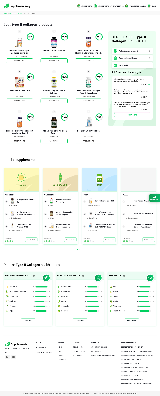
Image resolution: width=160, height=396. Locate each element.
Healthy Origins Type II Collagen (54, 92)
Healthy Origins (55, 96)
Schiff (21, 96)
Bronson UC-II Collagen (88, 131)
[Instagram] (13, 357)
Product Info (19, 61)
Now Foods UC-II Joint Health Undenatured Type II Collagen (88, 52)
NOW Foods (89, 56)
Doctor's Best (93, 218)
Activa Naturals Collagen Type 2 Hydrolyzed (88, 92)
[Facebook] (7, 357)
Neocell (55, 56)
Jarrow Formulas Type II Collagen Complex (19, 52)
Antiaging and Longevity (129, 51)
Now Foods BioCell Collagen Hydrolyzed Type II (19, 132)
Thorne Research (16, 230)
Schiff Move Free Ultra (20, 91)
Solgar (52, 218)
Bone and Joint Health (128, 58)
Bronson (90, 136)
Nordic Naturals (16, 218)
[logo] (17, 5)
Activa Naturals (89, 96)
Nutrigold (14, 205)
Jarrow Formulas (21, 56)
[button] (77, 249)
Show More (31, 240)
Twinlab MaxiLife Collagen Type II (54, 132)
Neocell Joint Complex (54, 51)
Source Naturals (133, 218)
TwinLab (55, 136)
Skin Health (123, 65)
